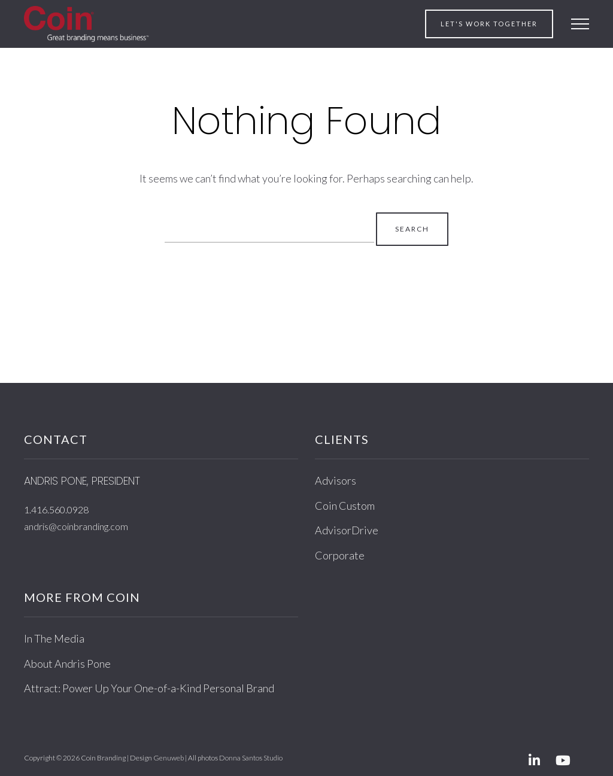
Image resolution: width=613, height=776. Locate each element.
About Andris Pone (67, 663)
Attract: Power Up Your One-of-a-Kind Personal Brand (149, 688)
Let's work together (489, 24)
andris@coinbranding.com (76, 526)
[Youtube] (562, 761)
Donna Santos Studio (251, 757)
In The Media (54, 638)
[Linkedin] (534, 761)
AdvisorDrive (346, 530)
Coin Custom (345, 505)
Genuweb (168, 757)
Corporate (340, 555)
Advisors (335, 480)
